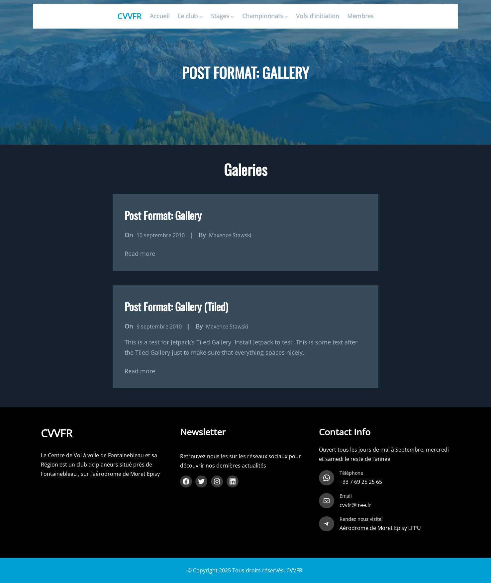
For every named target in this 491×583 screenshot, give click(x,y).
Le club (188, 16)
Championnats (262, 16)
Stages (220, 16)
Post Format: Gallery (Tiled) (176, 306)
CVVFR (129, 16)
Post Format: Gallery (163, 215)
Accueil (160, 16)
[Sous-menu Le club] (201, 16)
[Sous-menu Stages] (232, 16)
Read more (140, 253)
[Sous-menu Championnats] (286, 16)
